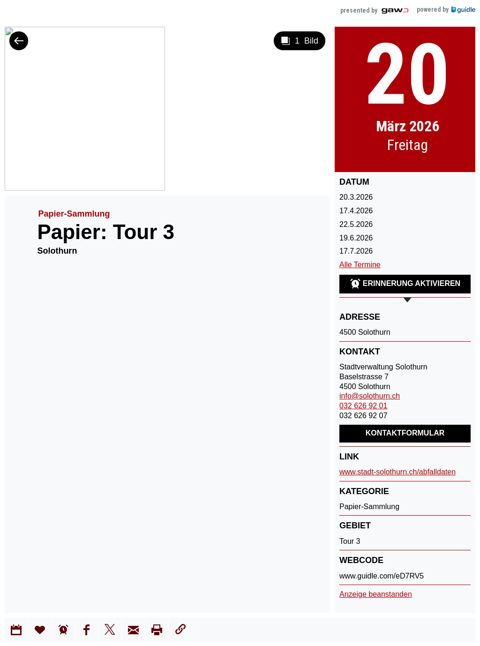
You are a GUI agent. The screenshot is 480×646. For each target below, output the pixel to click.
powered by (446, 9)
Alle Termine (360, 265)
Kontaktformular (405, 433)
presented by (375, 10)
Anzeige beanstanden (375, 594)
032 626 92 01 (363, 406)
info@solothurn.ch (369, 396)
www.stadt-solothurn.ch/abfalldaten (397, 472)
